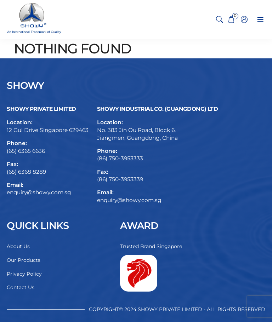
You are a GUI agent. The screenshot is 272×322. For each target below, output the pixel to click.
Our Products (23, 260)
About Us (18, 246)
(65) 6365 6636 (26, 151)
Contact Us (20, 287)
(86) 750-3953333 (120, 158)
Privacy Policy (24, 274)
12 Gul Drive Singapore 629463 (48, 130)
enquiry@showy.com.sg (39, 192)
